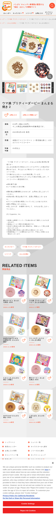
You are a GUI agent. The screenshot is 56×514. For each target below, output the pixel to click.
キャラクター (9, 247)
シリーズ (8, 254)
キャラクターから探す (39, 446)
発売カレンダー (11, 446)
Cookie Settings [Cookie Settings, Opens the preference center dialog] (28, 507)
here (46, 473)
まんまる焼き (24, 254)
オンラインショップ (38, 455)
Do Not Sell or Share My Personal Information (21, 502)
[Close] (53, 466)
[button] (3, 87)
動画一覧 (8, 459)
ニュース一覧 (36, 442)
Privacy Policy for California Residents (18, 499)
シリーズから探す (37, 450)
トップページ (10, 442)
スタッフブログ (37, 459)
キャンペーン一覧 (11, 455)
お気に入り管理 (11, 450)
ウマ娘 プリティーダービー (32, 247)
